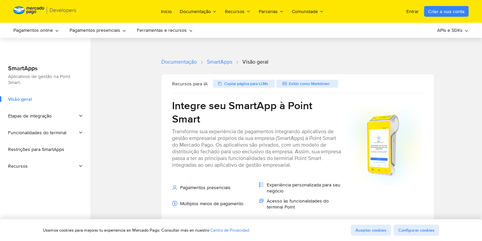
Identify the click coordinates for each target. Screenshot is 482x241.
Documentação (179, 62)
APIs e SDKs (453, 30)
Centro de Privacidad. (230, 230)
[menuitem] (36, 30)
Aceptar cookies (370, 230)
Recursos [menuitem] (238, 11)
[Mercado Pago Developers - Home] (45, 11)
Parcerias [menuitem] (271, 11)
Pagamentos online (36, 30)
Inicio (166, 11)
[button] (45, 116)
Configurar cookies (416, 230)
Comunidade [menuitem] (308, 11)
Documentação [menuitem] (198, 11)
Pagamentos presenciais (98, 30)
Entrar (412, 11)
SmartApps (219, 62)
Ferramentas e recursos (165, 30)
